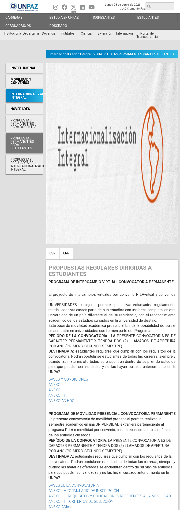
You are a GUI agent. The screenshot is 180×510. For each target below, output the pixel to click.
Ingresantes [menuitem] (104, 17)
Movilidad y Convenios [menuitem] (21, 81)
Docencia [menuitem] (49, 33)
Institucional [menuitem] (12, 33)
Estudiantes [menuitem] (148, 17)
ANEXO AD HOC (61, 401)
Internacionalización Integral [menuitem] (27, 95)
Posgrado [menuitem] (58, 26)
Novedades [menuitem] (20, 109)
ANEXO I (56, 384)
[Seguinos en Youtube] (91, 8)
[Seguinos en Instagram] (55, 8)
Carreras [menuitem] (13, 17)
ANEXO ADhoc (60, 507)
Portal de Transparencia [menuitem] (147, 35)
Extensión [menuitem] (105, 33)
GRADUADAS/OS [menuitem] (18, 26)
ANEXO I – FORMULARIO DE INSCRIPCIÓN (84, 491)
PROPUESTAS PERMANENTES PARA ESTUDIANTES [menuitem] (22, 143)
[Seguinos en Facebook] (64, 8)
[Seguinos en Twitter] (73, 8)
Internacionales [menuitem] (124, 33)
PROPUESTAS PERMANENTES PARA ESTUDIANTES (135, 54)
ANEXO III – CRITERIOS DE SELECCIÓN (81, 501)
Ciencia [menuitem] (86, 33)
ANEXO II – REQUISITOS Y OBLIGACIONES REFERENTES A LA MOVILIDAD (110, 496)
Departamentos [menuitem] (31, 33)
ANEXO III (58, 395)
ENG (66, 253)
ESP (52, 253)
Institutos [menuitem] (68, 33)
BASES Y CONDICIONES (68, 379)
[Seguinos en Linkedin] (82, 8)
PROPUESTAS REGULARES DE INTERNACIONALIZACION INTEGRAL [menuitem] (27, 164)
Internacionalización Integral (70, 54)
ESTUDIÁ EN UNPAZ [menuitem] (64, 17)
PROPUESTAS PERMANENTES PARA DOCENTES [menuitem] (24, 123)
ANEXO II (56, 390)
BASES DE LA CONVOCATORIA (74, 485)
